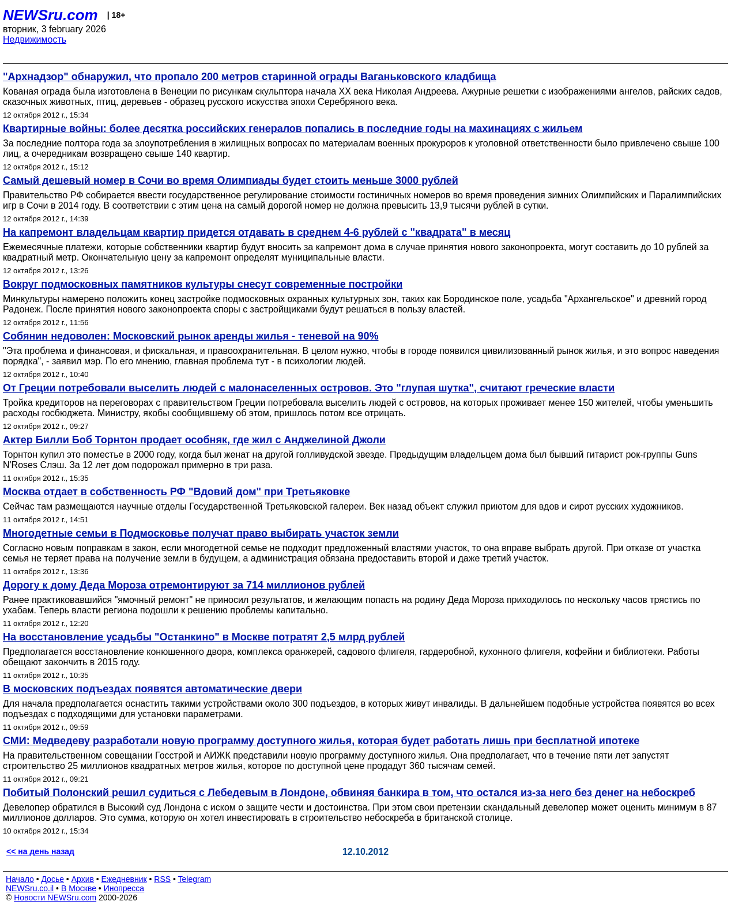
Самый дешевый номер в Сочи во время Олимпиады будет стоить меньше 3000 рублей (230, 180)
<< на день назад (40, 851)
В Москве (78, 888)
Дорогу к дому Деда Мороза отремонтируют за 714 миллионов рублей (184, 585)
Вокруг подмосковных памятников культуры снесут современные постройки (202, 284)
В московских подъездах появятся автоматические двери (152, 689)
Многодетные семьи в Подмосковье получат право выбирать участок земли (201, 533)
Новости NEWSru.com (55, 897)
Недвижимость (34, 39)
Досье (52, 879)
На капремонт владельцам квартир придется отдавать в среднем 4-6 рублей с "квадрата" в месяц (256, 232)
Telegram (195, 879)
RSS (162, 879)
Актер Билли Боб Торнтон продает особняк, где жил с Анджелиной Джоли (194, 440)
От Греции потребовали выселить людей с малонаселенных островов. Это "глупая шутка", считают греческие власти (309, 388)
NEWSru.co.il (30, 888)
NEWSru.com (50, 15)
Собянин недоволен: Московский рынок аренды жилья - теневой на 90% (191, 336)
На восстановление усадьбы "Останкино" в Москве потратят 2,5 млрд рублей (204, 637)
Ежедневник (124, 879)
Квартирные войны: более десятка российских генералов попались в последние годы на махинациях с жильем (292, 128)
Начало (20, 879)
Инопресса (124, 888)
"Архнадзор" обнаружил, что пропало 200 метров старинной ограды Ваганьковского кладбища (249, 76)
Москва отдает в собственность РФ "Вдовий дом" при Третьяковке (176, 491)
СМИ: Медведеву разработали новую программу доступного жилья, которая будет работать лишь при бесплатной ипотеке (321, 740)
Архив (82, 879)
